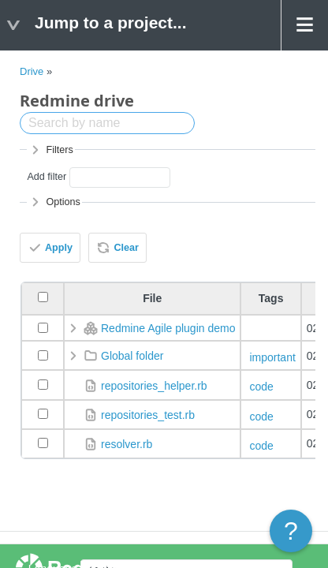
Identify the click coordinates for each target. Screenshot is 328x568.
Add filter (46, 176)
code (261, 386)
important (272, 357)
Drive (31, 71)
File (152, 298)
